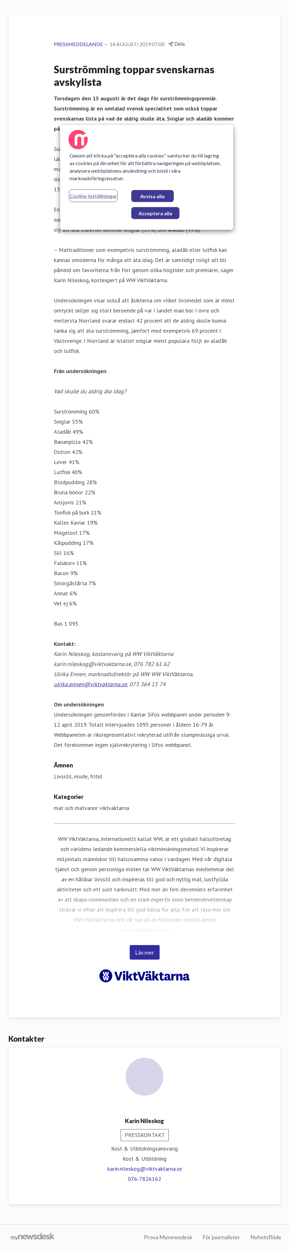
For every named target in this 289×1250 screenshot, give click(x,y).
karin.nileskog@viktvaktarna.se (144, 1168)
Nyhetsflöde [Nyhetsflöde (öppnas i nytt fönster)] (265, 1237)
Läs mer (144, 952)
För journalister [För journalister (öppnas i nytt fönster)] (221, 1237)
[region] (147, 177)
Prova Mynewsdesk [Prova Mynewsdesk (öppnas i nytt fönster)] (168, 1237)
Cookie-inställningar (93, 196)
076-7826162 (144, 1178)
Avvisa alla (152, 196)
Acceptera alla (155, 213)
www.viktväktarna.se (144, 929)
